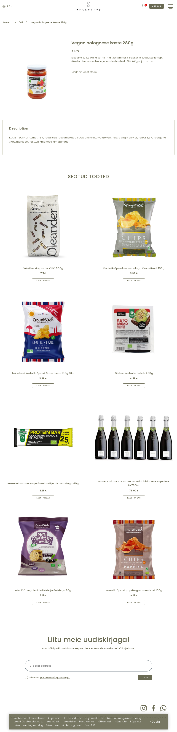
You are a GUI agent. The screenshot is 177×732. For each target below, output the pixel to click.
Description (18, 132)
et (10, 8)
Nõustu (155, 722)
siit (93, 725)
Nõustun (50, 683)
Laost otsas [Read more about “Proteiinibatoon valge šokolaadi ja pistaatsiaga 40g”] (43, 502)
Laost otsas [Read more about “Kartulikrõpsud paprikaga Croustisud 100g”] (134, 608)
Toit (21, 25)
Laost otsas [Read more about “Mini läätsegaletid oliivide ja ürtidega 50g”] (43, 608)
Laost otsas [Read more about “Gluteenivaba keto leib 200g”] (134, 389)
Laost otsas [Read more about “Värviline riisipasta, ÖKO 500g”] (43, 283)
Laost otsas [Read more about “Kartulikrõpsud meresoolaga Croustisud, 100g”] (134, 283)
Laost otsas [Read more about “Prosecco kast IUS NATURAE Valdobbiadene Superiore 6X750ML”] (134, 502)
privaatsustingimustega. (55, 684)
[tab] (88, 132)
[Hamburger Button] (170, 8)
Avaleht (7, 25)
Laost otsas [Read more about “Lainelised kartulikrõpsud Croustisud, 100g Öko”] (43, 389)
